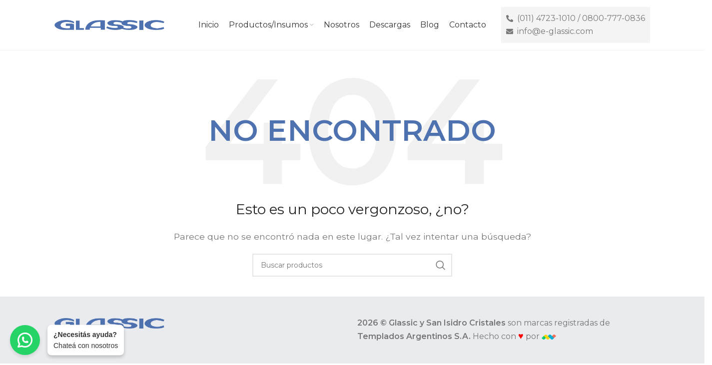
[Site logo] (109, 24)
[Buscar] (352, 265)
